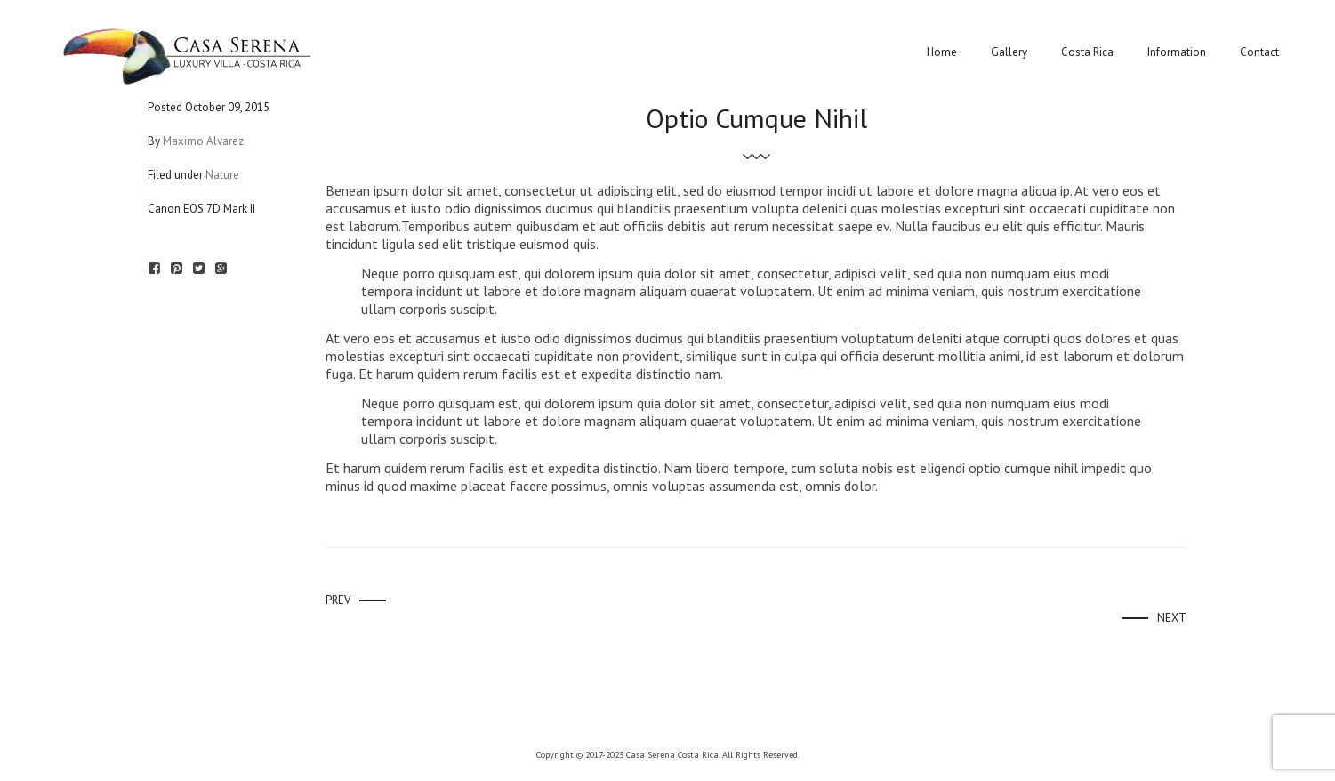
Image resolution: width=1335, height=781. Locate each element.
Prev (338, 600)
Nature (222, 174)
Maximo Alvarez (203, 141)
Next (1171, 617)
